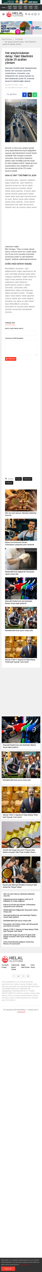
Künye (33, 967)
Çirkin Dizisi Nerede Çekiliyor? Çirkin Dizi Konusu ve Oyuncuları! (18, 943)
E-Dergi (4, 967)
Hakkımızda (15, 965)
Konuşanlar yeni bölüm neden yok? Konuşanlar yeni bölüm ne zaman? (20, 925)
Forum (33, 965)
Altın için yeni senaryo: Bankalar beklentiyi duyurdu (20, 514)
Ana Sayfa (5, 965)
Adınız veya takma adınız (14, 328)
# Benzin (9, 483)
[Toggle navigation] (3, 14)
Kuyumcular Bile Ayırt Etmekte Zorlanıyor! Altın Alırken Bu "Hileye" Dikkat (20, 886)
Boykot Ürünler (13, 968)
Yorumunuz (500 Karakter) (14, 338)
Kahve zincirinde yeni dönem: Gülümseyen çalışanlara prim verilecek (19, 543)
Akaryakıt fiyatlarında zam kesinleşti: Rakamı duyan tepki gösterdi (18, 602)
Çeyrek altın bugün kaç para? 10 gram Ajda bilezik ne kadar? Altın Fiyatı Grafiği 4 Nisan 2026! (19, 851)
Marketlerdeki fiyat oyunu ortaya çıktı (19, 630)
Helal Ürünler (25, 967)
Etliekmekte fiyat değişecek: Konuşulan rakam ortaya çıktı (19, 573)
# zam (18, 479)
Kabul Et (8, 1268)
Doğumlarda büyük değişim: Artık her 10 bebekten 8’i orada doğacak (18, 900)
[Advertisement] (21, 226)
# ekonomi (27, 479)
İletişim (23, 965)
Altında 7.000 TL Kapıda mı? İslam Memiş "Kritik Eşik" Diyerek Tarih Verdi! (20, 661)
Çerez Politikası (25, 1264)
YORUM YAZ (10, 359)
